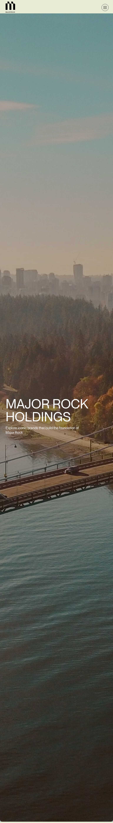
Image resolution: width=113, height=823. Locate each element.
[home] (10, 7)
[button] (104, 7)
